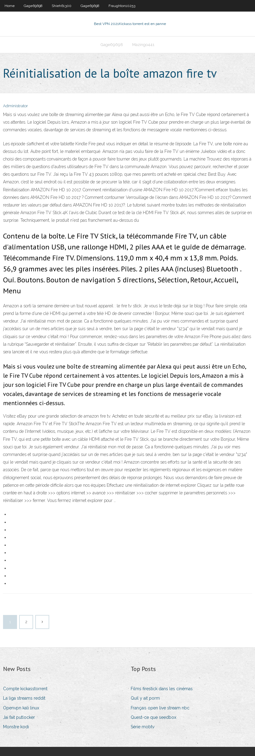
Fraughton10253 (122, 6)
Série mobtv (142, 726)
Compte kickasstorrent (25, 688)
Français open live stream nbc (160, 707)
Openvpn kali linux (21, 707)
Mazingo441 (143, 44)
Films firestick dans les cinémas (162, 688)
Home (10, 6)
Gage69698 (33, 6)
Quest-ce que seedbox (153, 717)
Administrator (15, 106)
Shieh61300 (61, 6)
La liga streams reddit (24, 698)
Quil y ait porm (145, 698)
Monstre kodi (16, 726)
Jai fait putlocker (19, 717)
